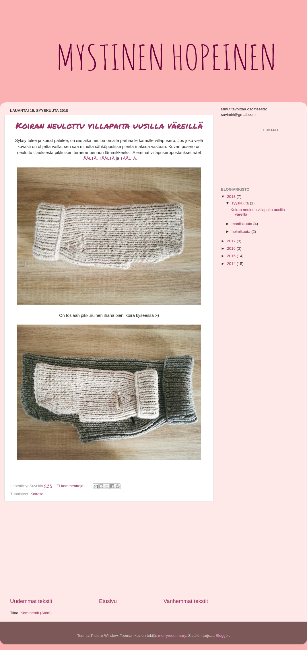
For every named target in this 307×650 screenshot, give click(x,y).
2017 (232, 241)
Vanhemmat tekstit (186, 601)
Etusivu (108, 601)
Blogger (222, 635)
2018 (232, 196)
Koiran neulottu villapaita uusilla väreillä (109, 125)
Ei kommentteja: (71, 486)
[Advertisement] (109, 550)
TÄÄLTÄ (89, 158)
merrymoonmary (172, 635)
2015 (232, 256)
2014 (232, 263)
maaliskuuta (242, 224)
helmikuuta (241, 231)
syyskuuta (241, 203)
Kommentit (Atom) (36, 613)
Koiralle (36, 494)
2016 (232, 248)
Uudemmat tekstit (31, 601)
